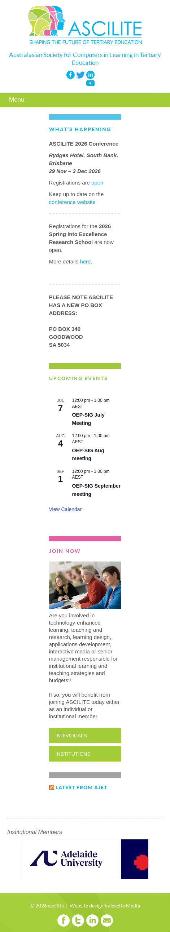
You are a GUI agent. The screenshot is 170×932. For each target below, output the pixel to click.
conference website (72, 202)
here (85, 261)
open (97, 182)
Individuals (71, 735)
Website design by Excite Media (105, 906)
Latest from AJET (81, 787)
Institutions (73, 754)
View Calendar (65, 509)
